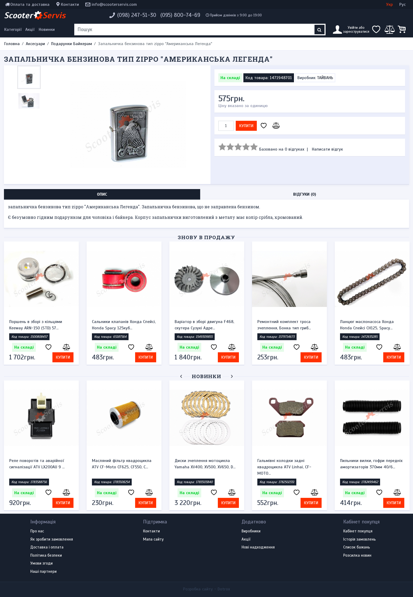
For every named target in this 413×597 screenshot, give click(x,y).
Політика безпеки (46, 555)
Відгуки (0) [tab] (304, 194)
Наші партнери (43, 572)
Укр (389, 4)
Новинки (47, 29)
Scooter (35, 15)
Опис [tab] (102, 194)
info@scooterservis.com (114, 4)
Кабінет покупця (357, 531)
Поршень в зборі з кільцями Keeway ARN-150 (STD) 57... (35, 325)
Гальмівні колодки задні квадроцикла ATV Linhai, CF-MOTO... (284, 467)
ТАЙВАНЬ (325, 77)
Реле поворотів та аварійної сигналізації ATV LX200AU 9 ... (37, 464)
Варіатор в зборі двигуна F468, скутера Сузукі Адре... (204, 325)
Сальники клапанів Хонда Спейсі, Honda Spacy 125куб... (124, 325)
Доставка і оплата (46, 547)
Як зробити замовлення (51, 539)
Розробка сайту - (206, 589)
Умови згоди (41, 563)
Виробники (251, 531)
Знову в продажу (206, 237)
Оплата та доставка (30, 4)
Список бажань (356, 547)
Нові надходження (258, 547)
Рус (402, 4)
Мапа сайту (153, 539)
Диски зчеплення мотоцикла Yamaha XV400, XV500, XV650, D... (205, 464)
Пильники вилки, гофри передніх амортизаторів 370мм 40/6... (371, 464)
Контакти (70, 4)
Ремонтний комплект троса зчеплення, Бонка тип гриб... (284, 325)
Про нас (37, 531)
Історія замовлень (359, 539)
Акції (30, 29)
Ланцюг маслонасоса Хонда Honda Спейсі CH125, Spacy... (367, 325)
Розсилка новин (357, 555)
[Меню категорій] (13, 29)
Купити (246, 125)
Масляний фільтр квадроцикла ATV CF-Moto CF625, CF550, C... (121, 464)
